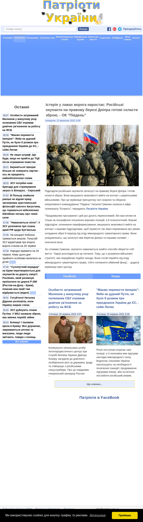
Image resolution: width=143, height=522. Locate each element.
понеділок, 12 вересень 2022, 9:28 (62, 120)
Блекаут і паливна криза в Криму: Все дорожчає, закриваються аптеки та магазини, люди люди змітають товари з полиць (21, 330)
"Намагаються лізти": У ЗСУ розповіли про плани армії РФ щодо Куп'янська (21, 226)
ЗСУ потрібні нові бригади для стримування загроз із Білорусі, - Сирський (21, 187)
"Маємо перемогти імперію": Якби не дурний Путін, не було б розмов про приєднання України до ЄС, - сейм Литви (20, 142)
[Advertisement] (71, 70)
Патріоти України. (97, 208)
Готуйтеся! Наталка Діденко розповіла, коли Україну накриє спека (18, 301)
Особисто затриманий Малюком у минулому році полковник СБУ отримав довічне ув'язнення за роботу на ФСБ (21, 123)
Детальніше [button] (98, 515)
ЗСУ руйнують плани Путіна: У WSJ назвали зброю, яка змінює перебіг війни (21, 314)
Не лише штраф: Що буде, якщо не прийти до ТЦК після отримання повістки (21, 158)
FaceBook (70, 276)
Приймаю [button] (124, 515)
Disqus (115, 276)
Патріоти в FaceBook (99, 397)
